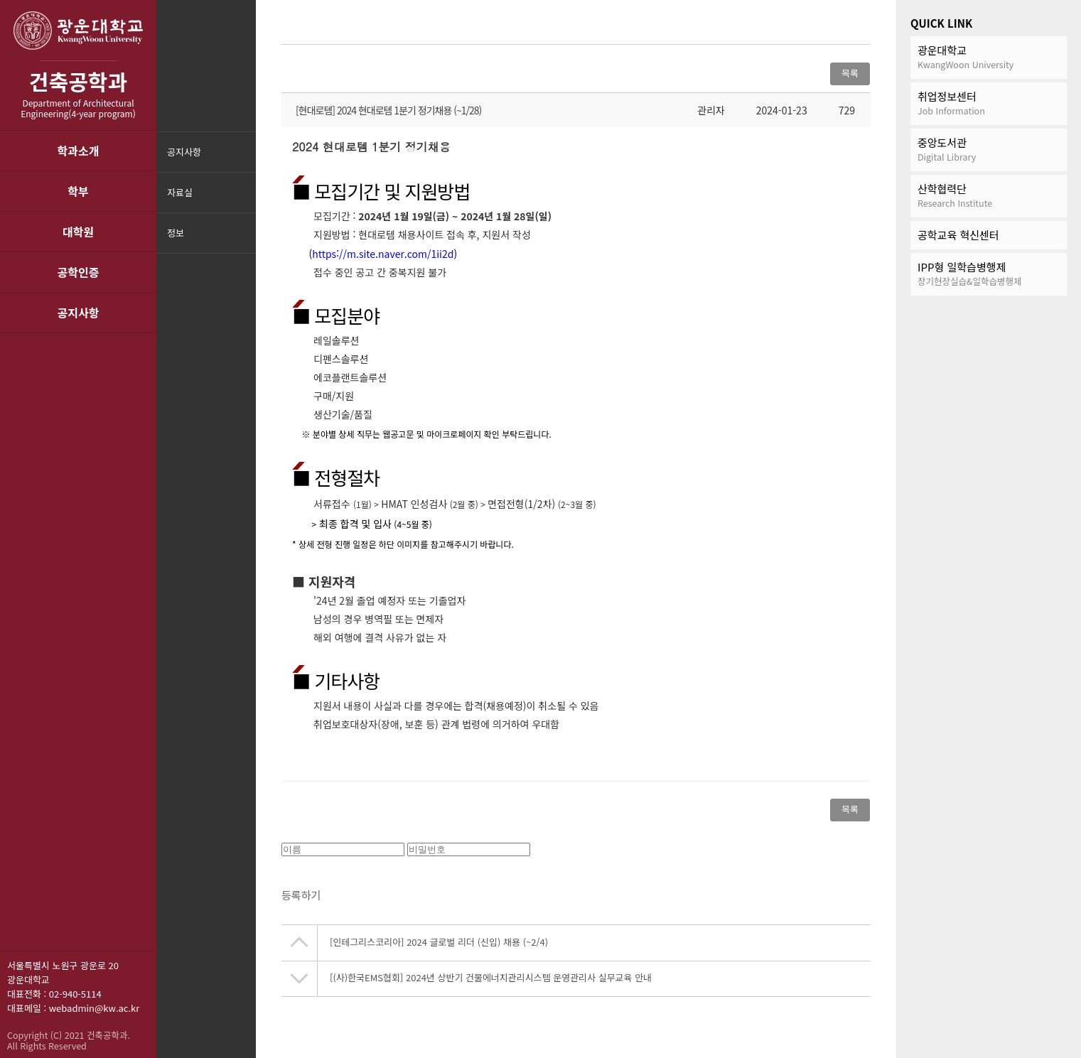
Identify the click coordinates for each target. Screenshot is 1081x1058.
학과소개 (79, 150)
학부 (78, 191)
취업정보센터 (989, 103)
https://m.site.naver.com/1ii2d (382, 254)
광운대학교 (989, 57)
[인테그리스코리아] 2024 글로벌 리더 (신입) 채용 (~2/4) (439, 946)
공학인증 (79, 272)
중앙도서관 (989, 149)
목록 (850, 73)
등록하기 (301, 899)
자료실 (180, 192)
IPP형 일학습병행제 (989, 273)
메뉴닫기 (243, 242)
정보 (175, 232)
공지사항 (79, 312)
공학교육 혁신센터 (958, 234)
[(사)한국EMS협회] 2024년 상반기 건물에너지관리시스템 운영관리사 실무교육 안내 (491, 981)
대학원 (78, 231)
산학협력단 (989, 195)
